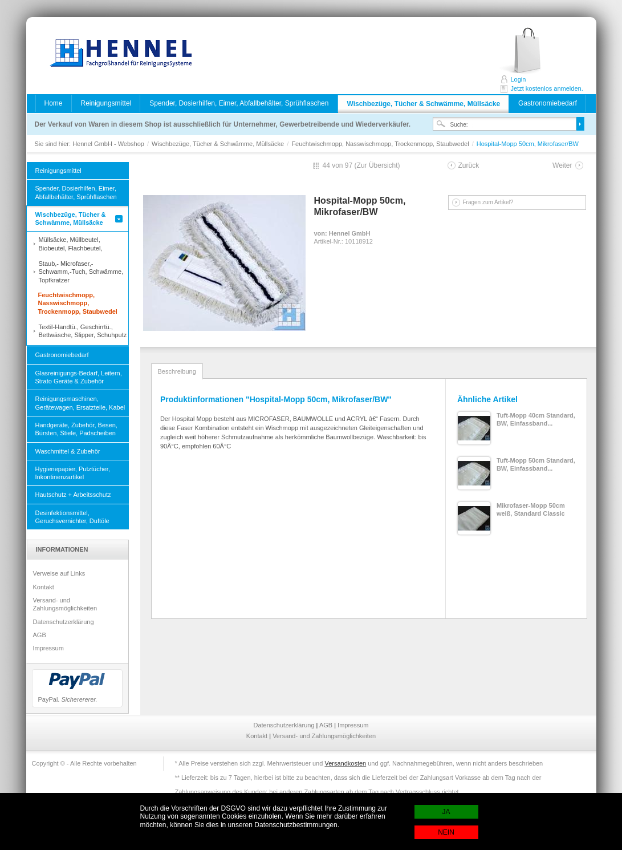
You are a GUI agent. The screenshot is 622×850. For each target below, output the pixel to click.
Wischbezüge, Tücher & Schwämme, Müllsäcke (423, 104)
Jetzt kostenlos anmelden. (532, 51)
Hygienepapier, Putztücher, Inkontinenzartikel (72, 473)
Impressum (48, 648)
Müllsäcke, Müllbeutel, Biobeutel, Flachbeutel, (71, 243)
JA (446, 812)
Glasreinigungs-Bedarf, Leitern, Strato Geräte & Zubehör (78, 377)
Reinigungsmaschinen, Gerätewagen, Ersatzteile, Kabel (80, 402)
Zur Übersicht (377, 165)
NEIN (446, 832)
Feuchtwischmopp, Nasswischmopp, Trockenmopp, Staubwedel (380, 143)
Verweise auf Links (59, 573)
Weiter (562, 165)
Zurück (468, 165)
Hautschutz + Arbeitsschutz (73, 494)
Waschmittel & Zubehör (67, 451)
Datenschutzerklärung (63, 621)
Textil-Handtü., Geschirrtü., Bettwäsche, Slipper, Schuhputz (83, 330)
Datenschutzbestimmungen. (296, 825)
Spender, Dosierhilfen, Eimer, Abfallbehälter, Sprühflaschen (238, 103)
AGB (39, 635)
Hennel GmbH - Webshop (117, 54)
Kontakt (43, 587)
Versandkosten (345, 763)
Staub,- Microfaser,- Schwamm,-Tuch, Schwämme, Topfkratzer (81, 272)
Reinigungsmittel (106, 103)
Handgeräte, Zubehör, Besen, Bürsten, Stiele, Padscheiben (76, 429)
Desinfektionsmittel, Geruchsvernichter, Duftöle (72, 516)
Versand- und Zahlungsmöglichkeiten (65, 604)
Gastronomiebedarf (547, 103)
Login (518, 79)
